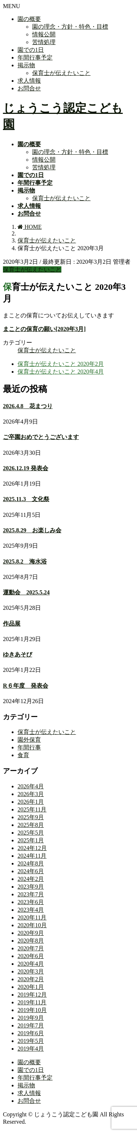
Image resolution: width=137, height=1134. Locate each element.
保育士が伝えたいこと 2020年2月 (61, 364)
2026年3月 (31, 794)
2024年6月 (31, 871)
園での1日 (31, 50)
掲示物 (26, 65)
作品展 (11, 623)
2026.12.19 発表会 (25, 468)
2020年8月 (31, 940)
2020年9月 (31, 933)
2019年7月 (31, 1025)
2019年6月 (31, 1033)
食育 (23, 755)
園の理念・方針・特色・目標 (70, 27)
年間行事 (29, 747)
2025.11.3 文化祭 (26, 499)
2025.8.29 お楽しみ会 (32, 530)
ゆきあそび (17, 654)
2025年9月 (31, 817)
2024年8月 (31, 863)
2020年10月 (32, 925)
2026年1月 (31, 802)
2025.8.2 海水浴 (25, 561)
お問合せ (29, 88)
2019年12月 (32, 994)
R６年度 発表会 (25, 686)
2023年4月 (31, 910)
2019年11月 (32, 1002)
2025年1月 (31, 840)
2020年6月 (31, 956)
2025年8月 (31, 825)
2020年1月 (31, 987)
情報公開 (44, 34)
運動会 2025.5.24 (26, 592)
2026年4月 (31, 786)
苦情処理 (44, 42)
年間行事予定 (35, 57)
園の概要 (29, 19)
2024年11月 (32, 856)
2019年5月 (31, 1041)
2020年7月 (31, 948)
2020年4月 (31, 964)
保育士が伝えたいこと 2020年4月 (61, 371)
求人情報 (29, 81)
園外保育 (29, 740)
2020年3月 (31, 971)
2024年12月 (32, 848)
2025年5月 (31, 832)
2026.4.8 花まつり (28, 406)
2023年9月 (31, 886)
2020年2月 (31, 979)
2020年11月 (32, 917)
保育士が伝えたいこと (61, 73)
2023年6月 (31, 902)
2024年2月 (31, 879)
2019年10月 (32, 1010)
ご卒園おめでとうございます (41, 437)
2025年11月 (32, 809)
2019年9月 (31, 1018)
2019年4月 (31, 1048)
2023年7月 (31, 894)
